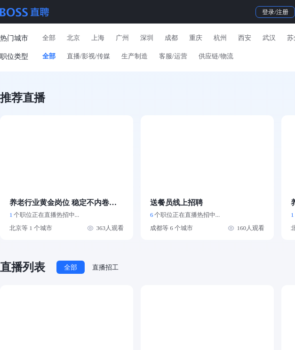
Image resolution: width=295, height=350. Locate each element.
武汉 (269, 37)
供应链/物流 (216, 56)
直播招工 (105, 267)
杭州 (220, 37)
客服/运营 (173, 56)
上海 (97, 37)
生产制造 (134, 56)
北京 (73, 37)
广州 (122, 37)
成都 (171, 37)
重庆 (195, 37)
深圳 (146, 37)
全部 (49, 37)
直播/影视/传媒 (88, 56)
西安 (244, 37)
